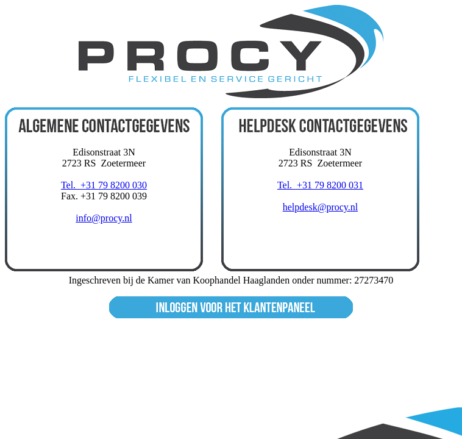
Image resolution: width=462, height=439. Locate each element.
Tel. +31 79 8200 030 (104, 185)
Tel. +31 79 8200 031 (320, 185)
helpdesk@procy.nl (320, 207)
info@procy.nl (104, 218)
